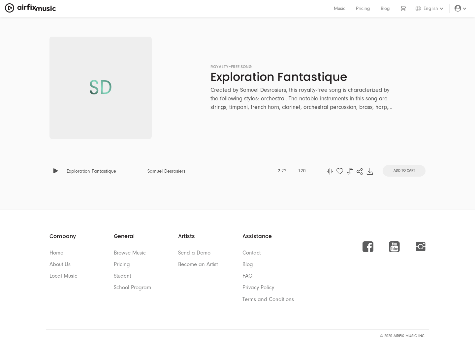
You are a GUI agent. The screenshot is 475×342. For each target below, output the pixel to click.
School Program (132, 287)
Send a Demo (194, 253)
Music (339, 8)
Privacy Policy (258, 287)
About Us (60, 264)
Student (122, 276)
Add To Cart (404, 170)
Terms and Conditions (268, 299)
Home (56, 253)
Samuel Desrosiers (166, 171)
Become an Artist (198, 264)
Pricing (363, 8)
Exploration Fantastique (91, 171)
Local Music (63, 276)
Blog (385, 8)
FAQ (247, 276)
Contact (251, 253)
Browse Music (130, 253)
